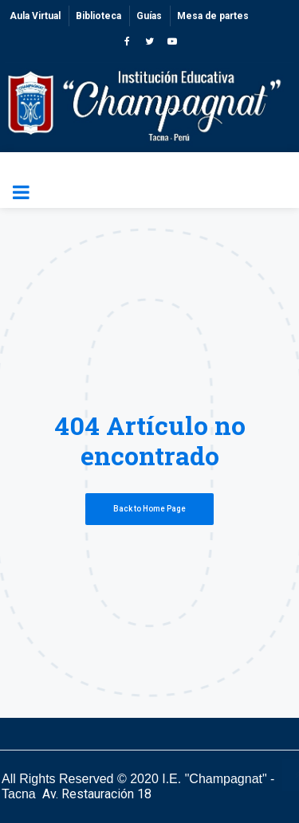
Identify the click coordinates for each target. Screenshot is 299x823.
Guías (149, 16)
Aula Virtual (35, 16)
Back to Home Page (149, 508)
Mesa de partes (213, 16)
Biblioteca (98, 16)
